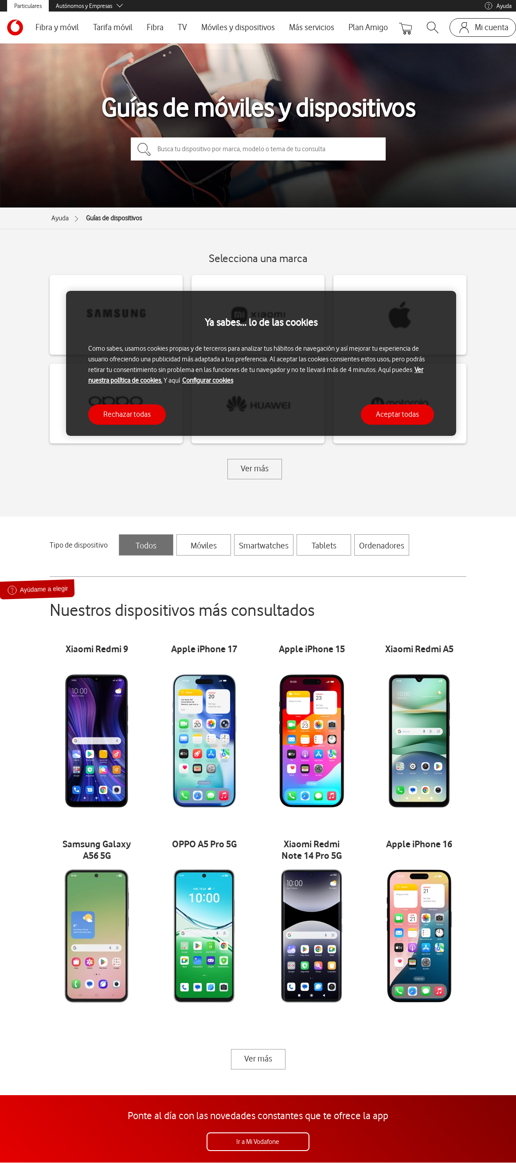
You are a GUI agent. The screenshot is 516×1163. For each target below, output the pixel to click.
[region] (261, 363)
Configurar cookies (207, 380)
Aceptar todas (397, 414)
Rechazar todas (127, 414)
